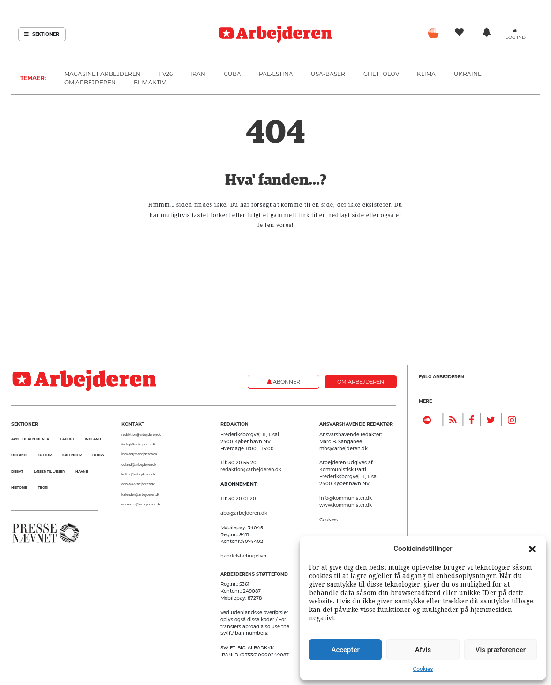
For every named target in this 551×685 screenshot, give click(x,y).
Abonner (283, 381)
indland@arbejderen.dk (139, 454)
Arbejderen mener (30, 439)
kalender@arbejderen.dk (140, 495)
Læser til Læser (49, 471)
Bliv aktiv (150, 82)
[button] (532, 548)
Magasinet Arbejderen (102, 73)
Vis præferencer (501, 650)
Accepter (345, 650)
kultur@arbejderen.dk (138, 474)
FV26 (166, 73)
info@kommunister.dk (345, 498)
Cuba (232, 73)
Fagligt (67, 439)
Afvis (423, 650)
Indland (93, 439)
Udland (19, 455)
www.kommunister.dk (345, 505)
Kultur (45, 455)
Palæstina (276, 73)
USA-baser (328, 73)
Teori (43, 487)
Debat (17, 471)
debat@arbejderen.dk (138, 484)
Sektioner (41, 34)
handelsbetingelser (243, 555)
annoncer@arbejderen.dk (140, 504)
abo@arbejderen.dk (243, 513)
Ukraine (468, 73)
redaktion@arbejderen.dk (141, 435)
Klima (426, 73)
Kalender (72, 455)
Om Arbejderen (90, 82)
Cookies (423, 669)
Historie (19, 487)
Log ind (516, 37)
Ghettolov (381, 73)
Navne (81, 471)
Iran (197, 73)
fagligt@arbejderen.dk (138, 444)
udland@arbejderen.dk (138, 465)
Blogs (98, 455)
